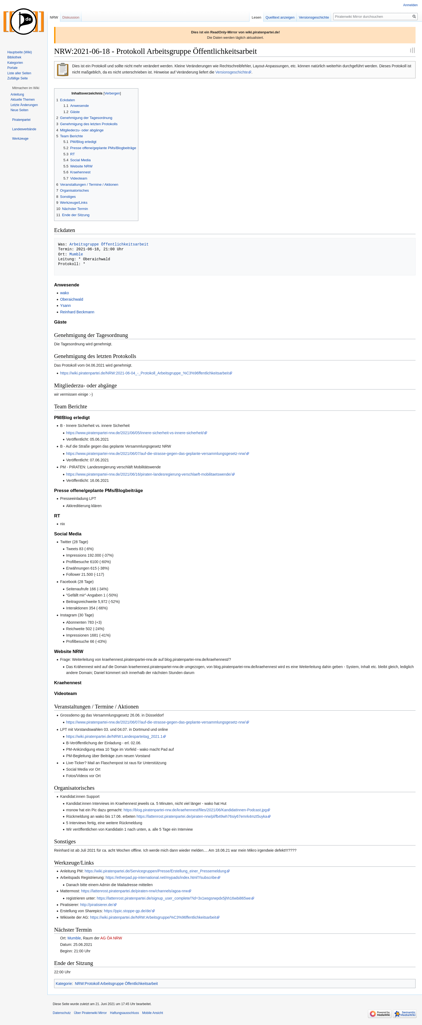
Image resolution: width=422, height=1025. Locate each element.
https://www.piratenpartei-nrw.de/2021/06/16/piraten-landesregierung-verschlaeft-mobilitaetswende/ (148, 474)
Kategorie (64, 983)
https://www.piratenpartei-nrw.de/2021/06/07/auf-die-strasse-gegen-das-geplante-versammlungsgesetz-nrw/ (156, 453)
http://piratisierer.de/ (96, 905)
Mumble (76, 254)
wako (64, 293)
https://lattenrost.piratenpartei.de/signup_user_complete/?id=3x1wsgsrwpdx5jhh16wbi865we (174, 898)
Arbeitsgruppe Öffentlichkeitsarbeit (109, 244)
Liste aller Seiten (19, 73)
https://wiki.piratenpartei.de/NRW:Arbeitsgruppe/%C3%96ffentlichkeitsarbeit (153, 917)
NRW (54, 17)
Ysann (65, 305)
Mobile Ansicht (152, 1013)
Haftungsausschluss (124, 1013)
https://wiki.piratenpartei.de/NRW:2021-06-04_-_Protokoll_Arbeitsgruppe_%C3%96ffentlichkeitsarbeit (144, 373)
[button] (25, 88)
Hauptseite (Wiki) (19, 52)
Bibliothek (14, 57)
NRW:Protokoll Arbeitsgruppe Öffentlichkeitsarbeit (116, 983)
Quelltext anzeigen (280, 17)
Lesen (256, 17)
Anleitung (17, 94)
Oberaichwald (71, 299)
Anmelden (410, 5)
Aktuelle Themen (22, 99)
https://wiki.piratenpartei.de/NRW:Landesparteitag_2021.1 (114, 736)
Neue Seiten (19, 110)
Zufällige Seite (17, 78)
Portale (12, 68)
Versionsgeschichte (231, 72)
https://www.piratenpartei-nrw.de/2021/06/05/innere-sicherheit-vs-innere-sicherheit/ (135, 433)
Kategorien (15, 63)
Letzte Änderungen (24, 105)
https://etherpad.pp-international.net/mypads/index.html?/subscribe (161, 877)
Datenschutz (62, 1013)
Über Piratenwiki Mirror (90, 1013)
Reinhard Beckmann (77, 312)
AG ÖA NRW (111, 938)
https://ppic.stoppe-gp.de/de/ (128, 911)
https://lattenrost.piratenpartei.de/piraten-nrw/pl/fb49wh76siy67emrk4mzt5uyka (201, 816)
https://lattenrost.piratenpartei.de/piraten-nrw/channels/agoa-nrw (134, 891)
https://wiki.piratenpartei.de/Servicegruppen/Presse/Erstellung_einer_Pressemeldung (155, 871)
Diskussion (70, 17)
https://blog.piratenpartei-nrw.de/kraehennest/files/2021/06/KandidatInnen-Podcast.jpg (195, 810)
